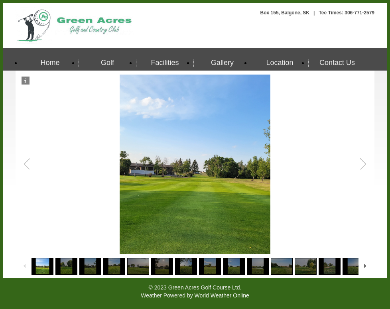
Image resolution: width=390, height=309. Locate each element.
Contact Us (337, 63)
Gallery (222, 63)
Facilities (165, 63)
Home (49, 63)
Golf (107, 63)
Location (279, 63)
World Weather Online (222, 295)
